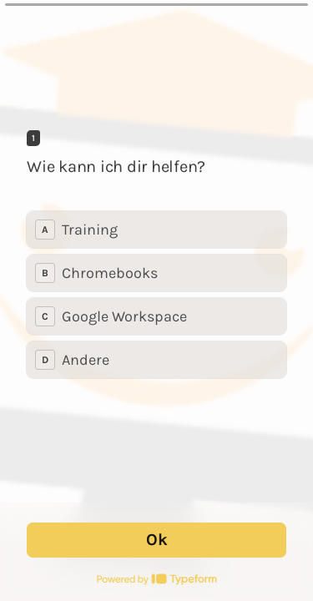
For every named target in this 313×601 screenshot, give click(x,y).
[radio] (156, 229)
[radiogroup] (156, 294)
